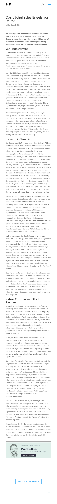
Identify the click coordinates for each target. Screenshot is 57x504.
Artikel (8, 25)
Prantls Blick (15, 25)
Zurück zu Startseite (28, 481)
